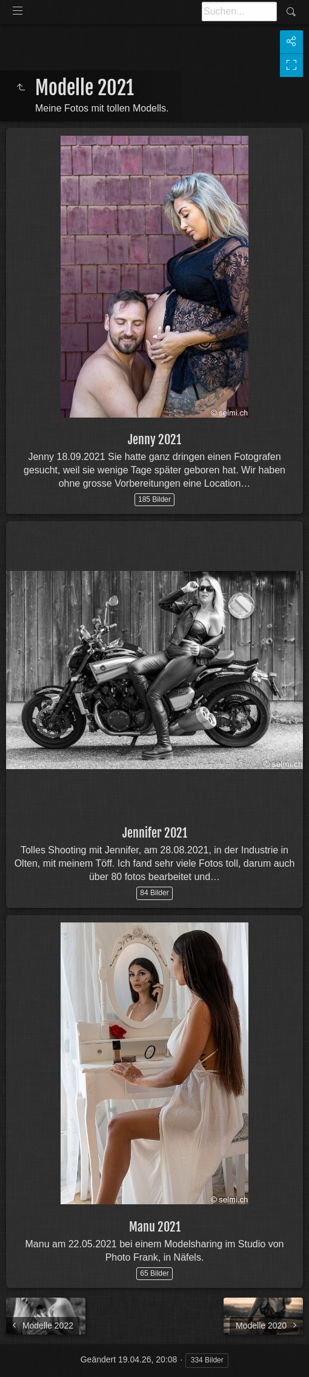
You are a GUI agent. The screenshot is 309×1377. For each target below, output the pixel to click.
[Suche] (239, 11)
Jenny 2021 (154, 439)
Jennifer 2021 (154, 833)
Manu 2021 (155, 1227)
